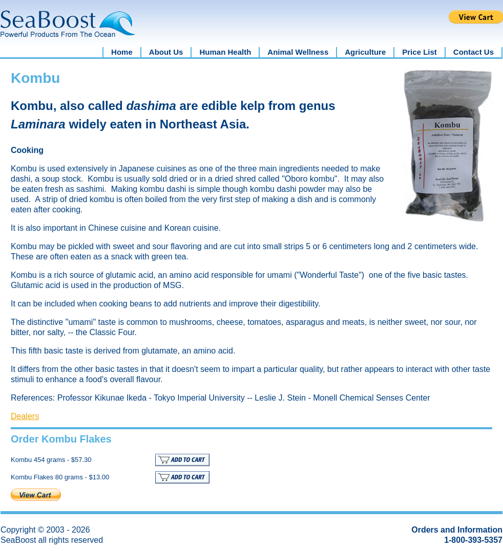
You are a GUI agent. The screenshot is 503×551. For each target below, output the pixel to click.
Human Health (225, 52)
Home (122, 52)
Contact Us (473, 52)
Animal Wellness (297, 52)
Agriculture (365, 52)
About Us (166, 52)
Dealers (25, 416)
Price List (419, 52)
